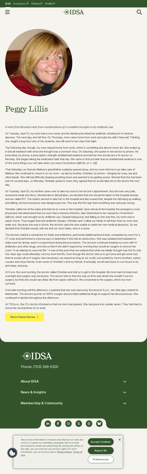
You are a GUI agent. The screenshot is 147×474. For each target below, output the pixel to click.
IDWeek (35, 3)
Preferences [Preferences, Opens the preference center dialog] (101, 459)
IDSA (8, 3)
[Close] (119, 439)
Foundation (19, 3)
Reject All (101, 450)
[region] (68, 452)
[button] (9, 12)
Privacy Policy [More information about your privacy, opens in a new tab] (64, 452)
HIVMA (48, 3)
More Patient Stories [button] (24, 317)
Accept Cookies (101, 441)
